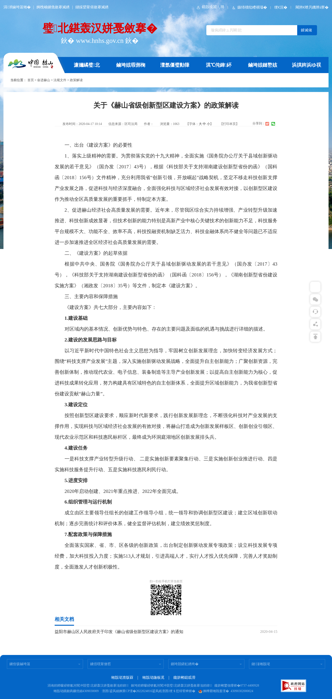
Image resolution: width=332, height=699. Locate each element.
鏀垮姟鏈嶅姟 (262, 65)
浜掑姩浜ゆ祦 (306, 65)
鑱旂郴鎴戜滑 (184, 677)
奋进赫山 (43, 80)
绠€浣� (280, 7)
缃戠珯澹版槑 (122, 677)
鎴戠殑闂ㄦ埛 (210, 7)
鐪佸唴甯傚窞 (100, 664)
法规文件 (59, 80)
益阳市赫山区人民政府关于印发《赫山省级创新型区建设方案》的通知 (119, 631)
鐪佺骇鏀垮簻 (19, 664)
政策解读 (76, 80)
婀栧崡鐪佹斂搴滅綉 (53, 7)
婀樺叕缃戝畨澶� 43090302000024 (226, 691)
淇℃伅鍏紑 (218, 65)
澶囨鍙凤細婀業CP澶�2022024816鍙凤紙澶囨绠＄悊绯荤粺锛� (148, 691)
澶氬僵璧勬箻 (174, 65)
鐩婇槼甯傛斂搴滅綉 (92, 7)
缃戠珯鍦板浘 (153, 677)
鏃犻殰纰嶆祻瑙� (249, 7)
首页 (30, 80)
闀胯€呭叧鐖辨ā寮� (312, 7)
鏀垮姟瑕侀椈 (130, 65)
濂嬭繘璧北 (87, 65)
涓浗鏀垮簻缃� (17, 7)
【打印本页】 (229, 124)
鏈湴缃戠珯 (261, 664)
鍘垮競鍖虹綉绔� (185, 664)
